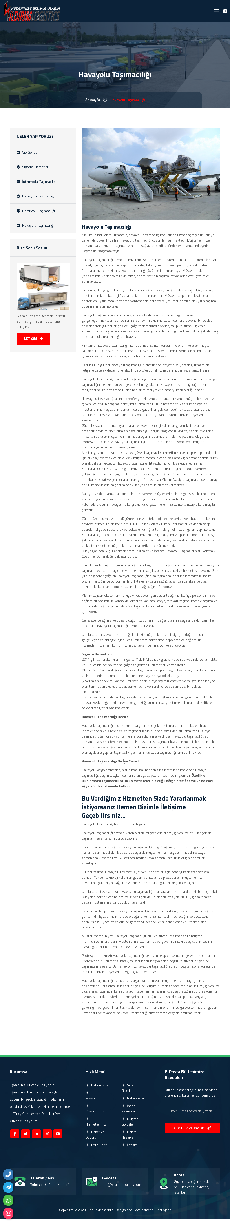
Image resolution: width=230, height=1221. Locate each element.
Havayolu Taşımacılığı (35, 226)
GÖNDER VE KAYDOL (192, 1129)
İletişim (130, 1146)
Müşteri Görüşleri (130, 1123)
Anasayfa (92, 100)
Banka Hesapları (129, 1136)
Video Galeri (128, 1089)
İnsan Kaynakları (129, 1110)
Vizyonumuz (95, 1111)
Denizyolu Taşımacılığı (35, 196)
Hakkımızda (97, 1087)
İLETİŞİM (33, 339)
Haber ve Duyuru (95, 1136)
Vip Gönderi (28, 153)
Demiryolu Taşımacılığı (36, 211)
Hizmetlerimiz (96, 1124)
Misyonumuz (95, 1098)
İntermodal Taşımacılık (36, 182)
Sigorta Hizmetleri (33, 167)
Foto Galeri (97, 1146)
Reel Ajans (163, 1211)
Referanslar (133, 1100)
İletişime (176, 808)
